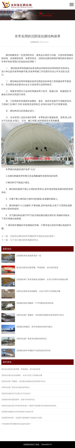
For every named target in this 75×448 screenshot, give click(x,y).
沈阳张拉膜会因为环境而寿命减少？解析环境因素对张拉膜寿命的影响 (28, 406)
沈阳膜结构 (34, 42)
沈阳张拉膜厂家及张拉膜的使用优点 (31, 339)
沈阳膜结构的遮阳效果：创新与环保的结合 (18, 399)
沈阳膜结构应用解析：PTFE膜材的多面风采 (35, 303)
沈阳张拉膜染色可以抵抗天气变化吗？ (16, 393)
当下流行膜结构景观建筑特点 (24, 240)
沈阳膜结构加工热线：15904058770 (37, 444)
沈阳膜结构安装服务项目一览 (28, 255)
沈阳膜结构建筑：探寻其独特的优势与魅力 (34, 327)
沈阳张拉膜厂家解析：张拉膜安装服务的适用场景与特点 (40, 315)
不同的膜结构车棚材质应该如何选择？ (16, 424)
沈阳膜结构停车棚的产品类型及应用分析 (33, 350)
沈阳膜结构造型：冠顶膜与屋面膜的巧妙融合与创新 (21, 418)
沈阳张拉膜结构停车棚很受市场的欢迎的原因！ (33, 236)
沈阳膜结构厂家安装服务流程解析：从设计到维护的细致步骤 (42, 279)
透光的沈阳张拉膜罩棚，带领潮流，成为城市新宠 (37, 267)
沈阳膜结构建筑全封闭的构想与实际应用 (17, 412)
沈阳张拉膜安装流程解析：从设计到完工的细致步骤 (38, 291)
